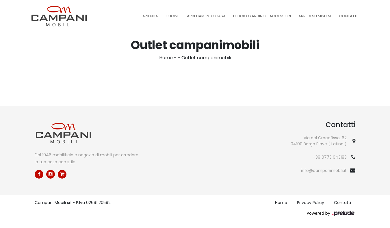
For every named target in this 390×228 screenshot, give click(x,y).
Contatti (348, 16)
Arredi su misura (315, 16)
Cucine (172, 16)
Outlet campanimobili (206, 57)
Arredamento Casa (206, 16)
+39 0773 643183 (330, 157)
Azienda (150, 16)
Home (166, 57)
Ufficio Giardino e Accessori (262, 16)
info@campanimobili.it (324, 170)
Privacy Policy (310, 202)
